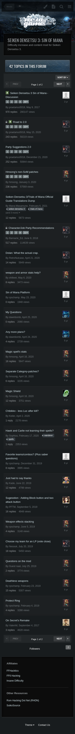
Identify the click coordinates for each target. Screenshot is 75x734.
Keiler (12, 416)
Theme (30, 725)
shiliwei (13, 277)
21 (26, 232)
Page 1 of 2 (37, 84)
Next (59, 84)
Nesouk (13, 546)
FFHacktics (13, 670)
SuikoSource (13, 705)
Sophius (13, 435)
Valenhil (13, 625)
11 (26, 151)
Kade (12, 483)
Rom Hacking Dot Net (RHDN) (23, 700)
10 (26, 126)
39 (26, 102)
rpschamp (14, 297)
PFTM (12, 507)
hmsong (13, 182)
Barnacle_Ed (16, 238)
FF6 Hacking (13, 675)
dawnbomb (15, 317)
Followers (35, 648)
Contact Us (44, 725)
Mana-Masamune (18, 205)
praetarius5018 (17, 107)
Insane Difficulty (15, 680)
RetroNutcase (16, 258)
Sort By (62, 77)
